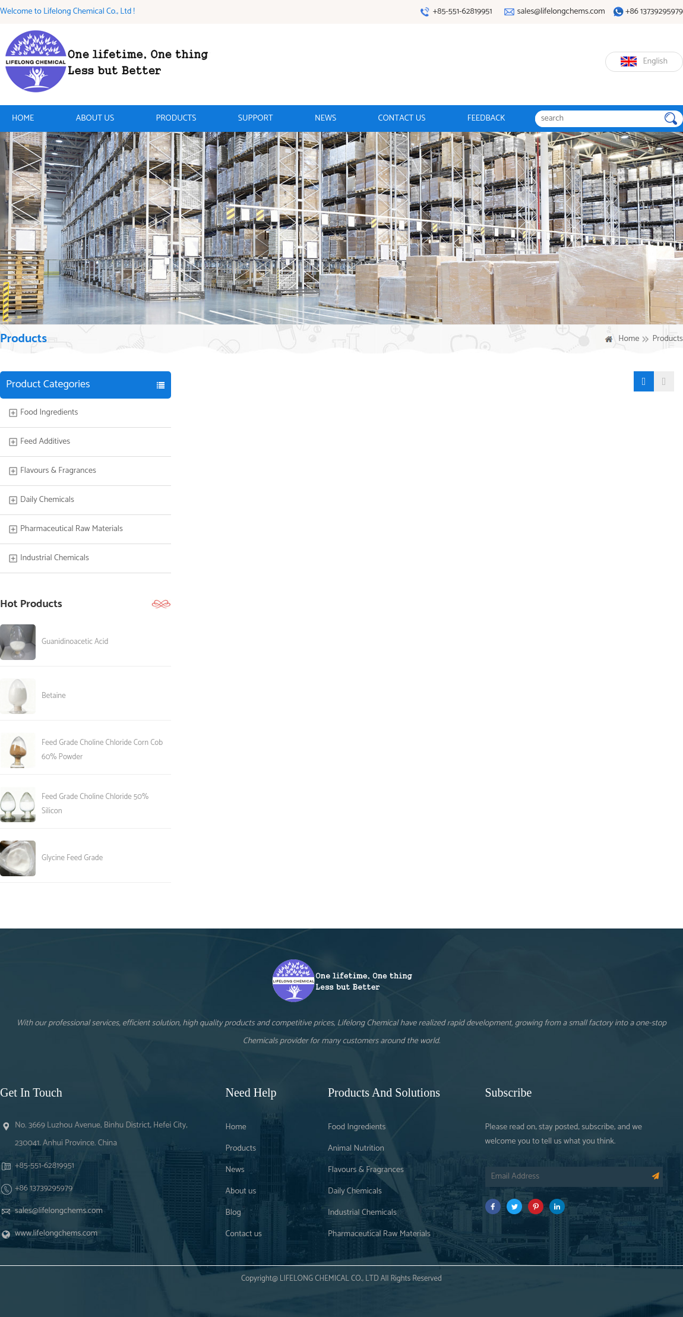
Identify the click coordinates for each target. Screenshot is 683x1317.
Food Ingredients (49, 413)
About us (241, 1191)
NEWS (325, 118)
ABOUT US (95, 118)
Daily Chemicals (47, 500)
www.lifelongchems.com (56, 1233)
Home (628, 339)
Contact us (244, 1234)
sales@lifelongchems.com (59, 1211)
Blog (233, 1213)
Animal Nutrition (356, 1148)
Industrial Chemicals (54, 558)
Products (241, 1148)
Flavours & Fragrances (58, 471)
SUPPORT (255, 118)
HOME (23, 118)
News (235, 1170)
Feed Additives (45, 442)
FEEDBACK (486, 118)
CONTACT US (402, 118)
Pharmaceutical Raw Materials (71, 529)
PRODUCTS (176, 118)
